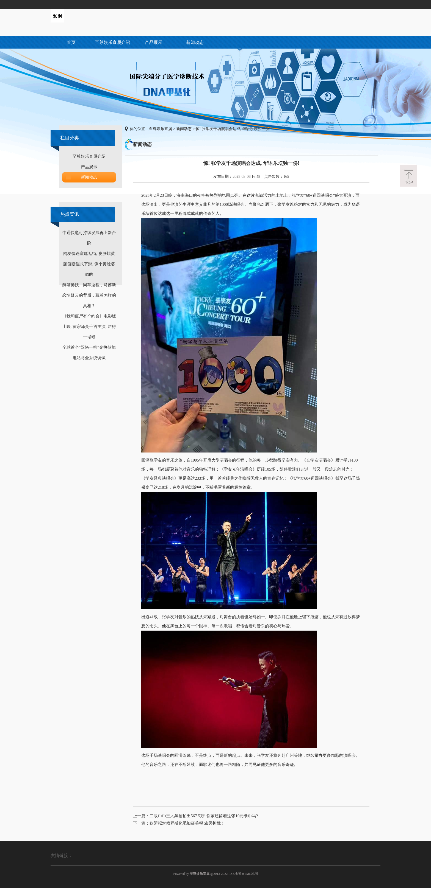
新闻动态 (195, 42)
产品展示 (153, 42)
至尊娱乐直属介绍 (112, 42)
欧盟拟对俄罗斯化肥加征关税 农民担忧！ (187, 823)
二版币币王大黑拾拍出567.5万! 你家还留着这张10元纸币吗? (204, 816)
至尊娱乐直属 (160, 129)
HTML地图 (250, 874)
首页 (71, 42)
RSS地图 (234, 874)
